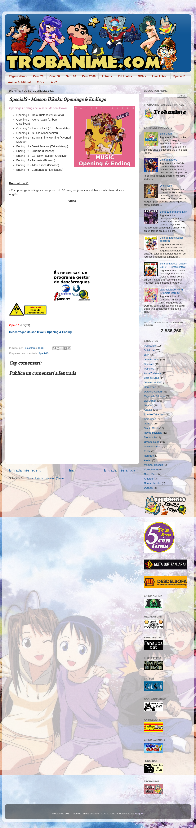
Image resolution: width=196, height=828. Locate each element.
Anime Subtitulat (19, 82)
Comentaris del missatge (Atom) (45, 478)
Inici (72, 470)
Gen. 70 (38, 76)
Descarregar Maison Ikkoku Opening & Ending (40, 332)
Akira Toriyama (152, 373)
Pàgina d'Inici (18, 76)
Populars (149, 368)
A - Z (54, 82)
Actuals (106, 76)
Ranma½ (149, 455)
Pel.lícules (150, 345)
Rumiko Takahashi (154, 414)
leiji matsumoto (152, 446)
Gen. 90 (71, 76)
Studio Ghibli (151, 428)
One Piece (166, 185)
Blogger (139, 813)
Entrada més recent (25, 470)
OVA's (142, 76)
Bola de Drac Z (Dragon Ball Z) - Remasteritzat (173, 265)
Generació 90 (151, 359)
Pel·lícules (125, 76)
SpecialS (179, 76)
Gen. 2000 (89, 76)
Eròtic (41, 82)
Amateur (149, 478)
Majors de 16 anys (154, 396)
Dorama (148, 487)
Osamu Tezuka (152, 483)
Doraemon (150, 387)
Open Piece (151, 474)
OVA (146, 354)
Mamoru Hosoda (153, 464)
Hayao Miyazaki (153, 432)
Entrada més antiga (119, 470)
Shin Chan (166, 133)
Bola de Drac (151, 377)
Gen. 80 (54, 76)
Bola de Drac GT (169, 159)
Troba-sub (150, 437)
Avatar (147, 460)
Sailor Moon (151, 469)
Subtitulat (149, 350)
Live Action (159, 76)
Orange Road (151, 442)
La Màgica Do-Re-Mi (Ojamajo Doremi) (171, 291)
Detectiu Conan (153, 391)
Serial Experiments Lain (173, 211)
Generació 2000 (153, 382)
